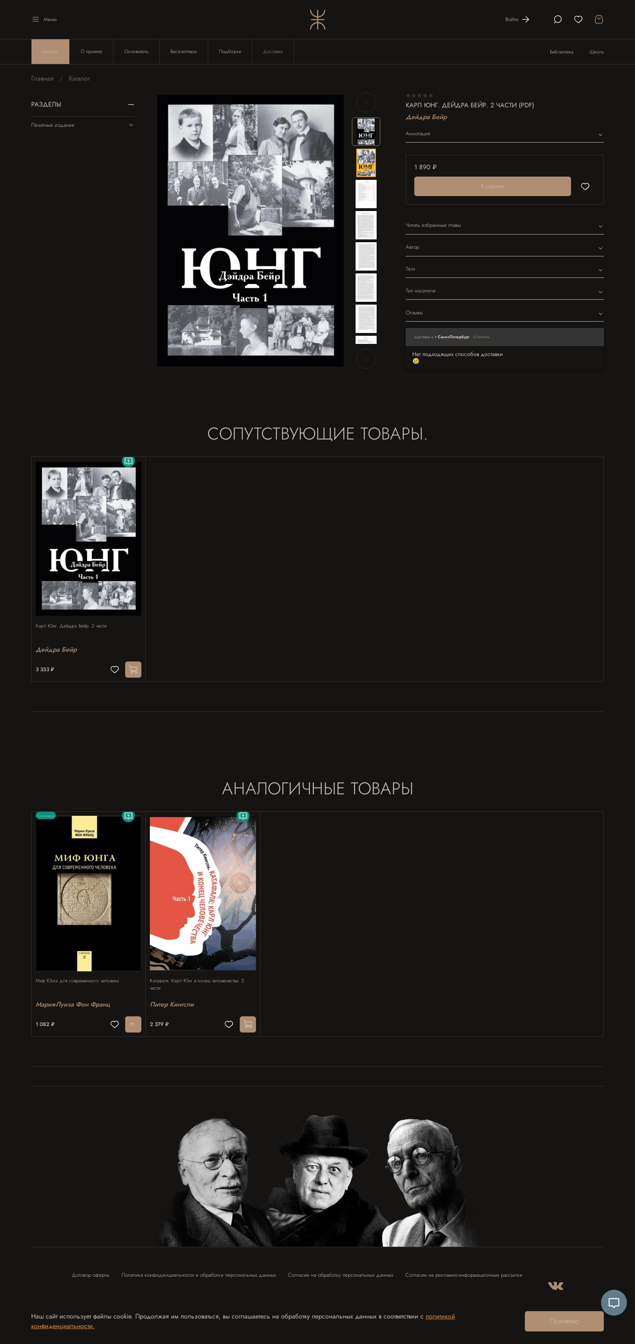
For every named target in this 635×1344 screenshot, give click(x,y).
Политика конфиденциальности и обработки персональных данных (198, 1267)
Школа (597, 51)
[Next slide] (366, 359)
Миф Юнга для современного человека (81, 969)
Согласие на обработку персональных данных (340, 1267)
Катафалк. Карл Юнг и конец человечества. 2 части (201, 973)
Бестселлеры (183, 51)
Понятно (564, 1321)
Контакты (220, 1289)
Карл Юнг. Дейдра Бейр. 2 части (75, 617)
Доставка (273, 51)
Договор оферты (90, 1267)
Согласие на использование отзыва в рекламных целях (135, 1289)
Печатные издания (83, 125)
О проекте (91, 51)
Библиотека (561, 51)
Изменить (481, 337)
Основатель (136, 51)
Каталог (50, 51)
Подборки (230, 51)
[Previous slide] (366, 102)
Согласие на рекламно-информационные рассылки (463, 1267)
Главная (42, 78)
